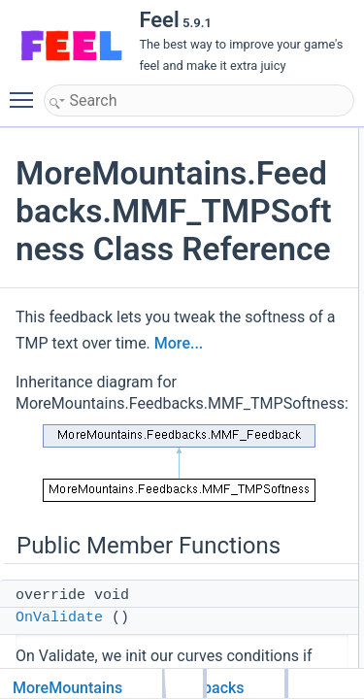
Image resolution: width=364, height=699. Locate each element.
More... (178, 343)
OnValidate (59, 618)
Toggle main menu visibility (26, 91)
